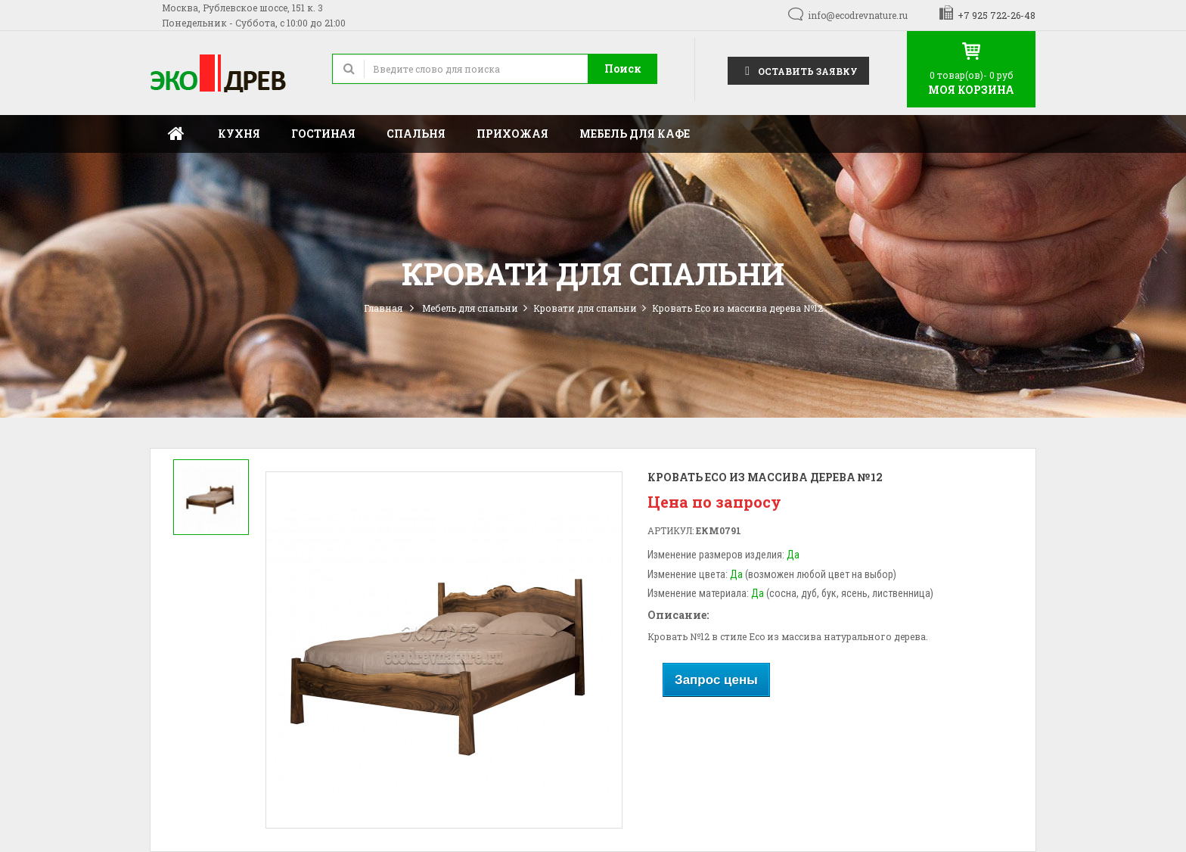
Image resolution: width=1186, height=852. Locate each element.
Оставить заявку (798, 70)
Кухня (239, 133)
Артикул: (670, 530)
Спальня (416, 133)
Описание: (678, 615)
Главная (176, 134)
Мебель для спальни (470, 308)
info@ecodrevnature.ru (858, 15)
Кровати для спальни (585, 308)
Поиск (622, 68)
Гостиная (323, 133)
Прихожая (512, 133)
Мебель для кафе (634, 133)
